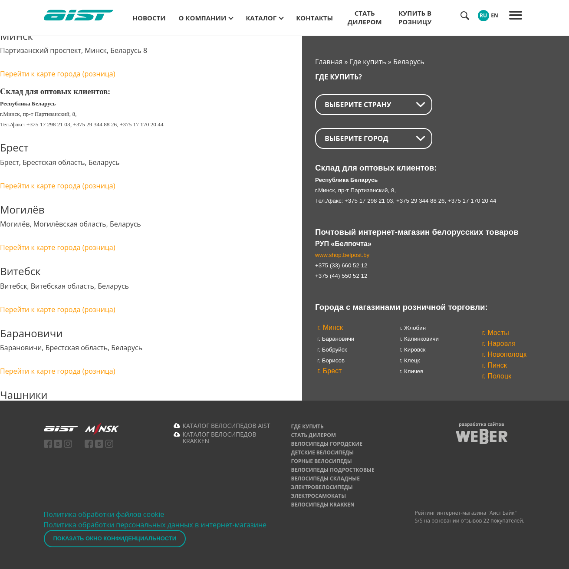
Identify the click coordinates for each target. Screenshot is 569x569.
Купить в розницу (415, 17)
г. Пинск (494, 365)
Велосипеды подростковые (332, 470)
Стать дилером (365, 17)
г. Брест (329, 371)
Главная (328, 61)
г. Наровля (499, 343)
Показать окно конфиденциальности (115, 538)
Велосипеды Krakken (322, 504)
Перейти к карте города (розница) (57, 74)
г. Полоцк (496, 376)
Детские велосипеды (322, 452)
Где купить (368, 61)
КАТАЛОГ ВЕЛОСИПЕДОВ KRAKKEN (219, 437)
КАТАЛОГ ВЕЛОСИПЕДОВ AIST (226, 425)
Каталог (261, 17)
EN (494, 15)
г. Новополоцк (504, 354)
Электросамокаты (318, 496)
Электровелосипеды (321, 487)
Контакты (314, 17)
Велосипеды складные (325, 478)
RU (483, 15)
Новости (149, 17)
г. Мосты (495, 332)
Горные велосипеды (321, 461)
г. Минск (330, 327)
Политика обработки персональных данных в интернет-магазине (155, 525)
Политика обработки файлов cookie (104, 514)
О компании (203, 17)
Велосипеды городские (326, 443)
